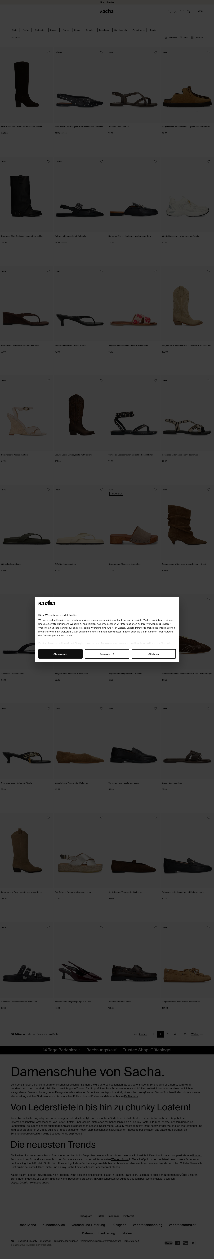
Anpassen (107, 653)
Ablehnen (153, 653)
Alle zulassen (60, 653)
